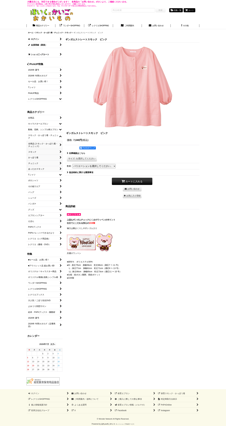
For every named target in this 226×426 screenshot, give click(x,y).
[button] (185, 26)
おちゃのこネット (108, 424)
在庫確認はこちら (76, 153)
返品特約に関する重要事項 (80, 172)
